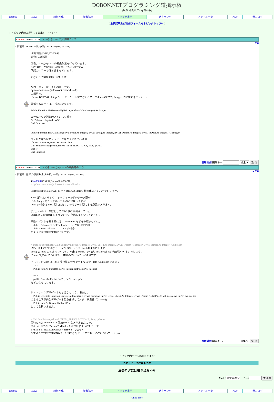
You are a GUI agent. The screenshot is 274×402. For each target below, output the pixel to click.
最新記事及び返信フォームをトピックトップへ (137, 23)
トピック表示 (124, 16)
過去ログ (257, 16)
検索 (235, 16)
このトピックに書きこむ (137, 363)
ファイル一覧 (205, 16)
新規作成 (58, 16)
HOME (13, 16)
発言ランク (165, 16)
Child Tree (137, 397)
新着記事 (88, 16)
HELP (34, 16)
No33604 (37, 181)
